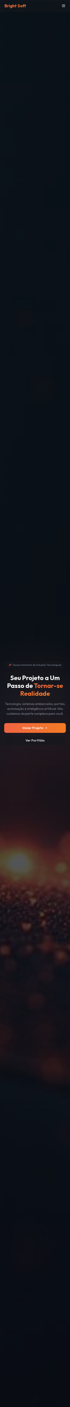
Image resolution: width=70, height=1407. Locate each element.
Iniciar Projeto (35, 728)
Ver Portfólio (35, 740)
